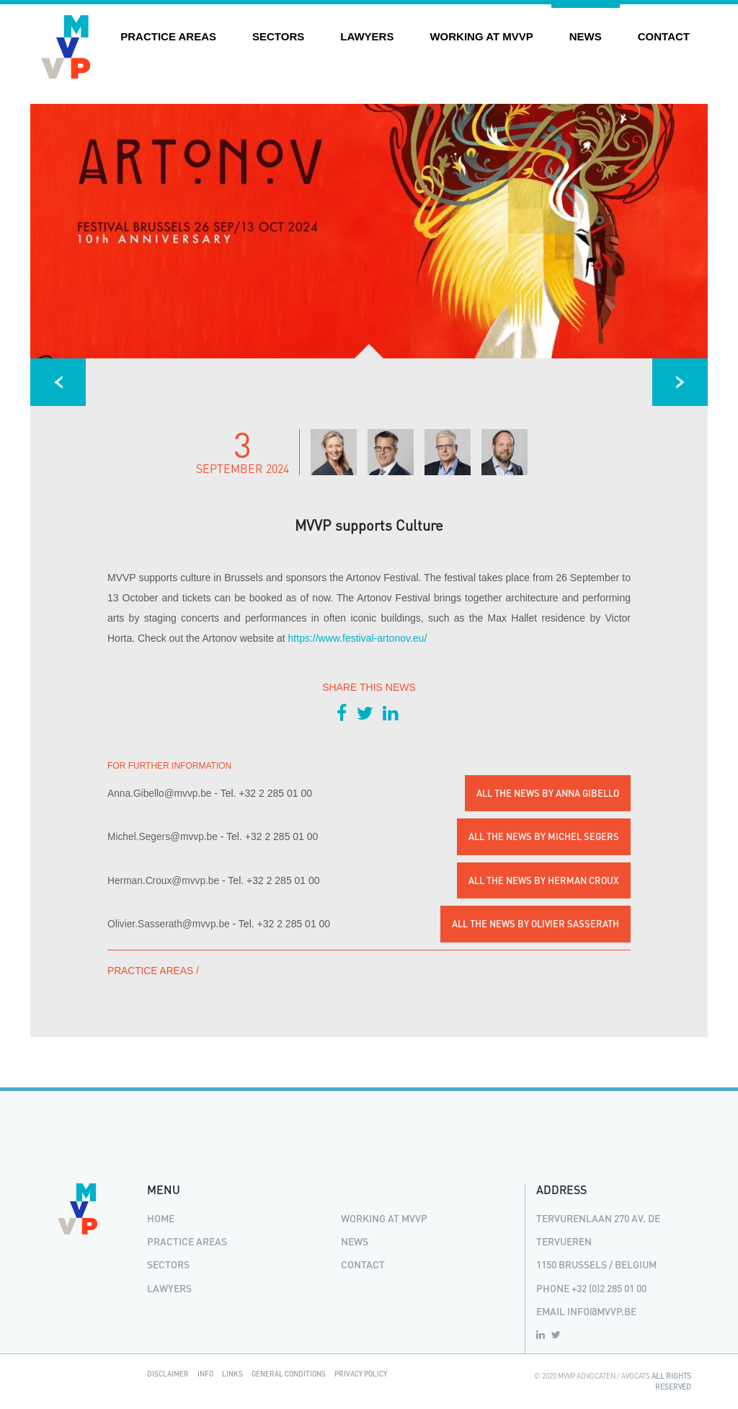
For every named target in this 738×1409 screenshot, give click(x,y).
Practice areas (168, 36)
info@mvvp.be (601, 1311)
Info (205, 1373)
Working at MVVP (481, 36)
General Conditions (289, 1373)
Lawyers (367, 36)
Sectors (278, 36)
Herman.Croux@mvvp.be (163, 880)
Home (160, 1218)
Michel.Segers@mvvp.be (162, 836)
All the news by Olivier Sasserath (535, 923)
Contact (664, 36)
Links (232, 1373)
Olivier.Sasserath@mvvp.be (168, 924)
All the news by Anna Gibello (547, 793)
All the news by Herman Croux (543, 880)
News (585, 36)
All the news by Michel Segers (543, 836)
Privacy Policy (360, 1373)
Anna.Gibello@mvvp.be (159, 793)
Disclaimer (168, 1373)
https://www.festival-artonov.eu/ (357, 638)
